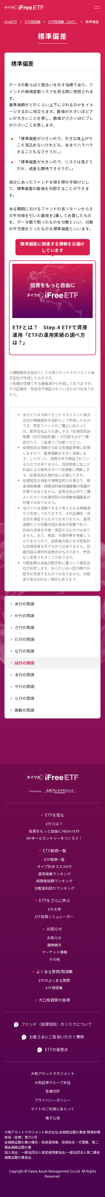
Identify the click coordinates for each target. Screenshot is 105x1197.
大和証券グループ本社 (52, 1082)
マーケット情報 (54, 952)
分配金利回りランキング (54, 888)
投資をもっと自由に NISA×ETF (54, 831)
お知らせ (54, 937)
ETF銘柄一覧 (54, 859)
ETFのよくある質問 (54, 980)
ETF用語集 (33, 21)
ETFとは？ (54, 823)
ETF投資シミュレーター (54, 916)
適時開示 (54, 945)
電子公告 (52, 1118)
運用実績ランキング (54, 873)
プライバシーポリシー (52, 1100)
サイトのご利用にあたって (52, 1109)
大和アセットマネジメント (52, 1073)
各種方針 (52, 1091)
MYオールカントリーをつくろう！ (54, 838)
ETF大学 (54, 909)
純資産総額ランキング (54, 880)
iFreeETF (10, 21)
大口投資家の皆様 (54, 1000)
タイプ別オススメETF (54, 866)
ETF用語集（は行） (63, 21)
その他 (54, 959)
